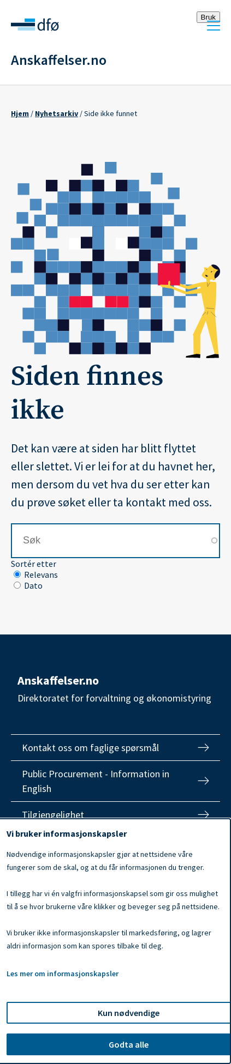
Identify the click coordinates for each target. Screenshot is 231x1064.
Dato (33, 585)
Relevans (41, 574)
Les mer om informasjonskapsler (63, 973)
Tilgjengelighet (53, 814)
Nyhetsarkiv (56, 113)
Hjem (20, 113)
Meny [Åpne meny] (213, 25)
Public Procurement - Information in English (95, 781)
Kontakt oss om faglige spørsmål (90, 747)
